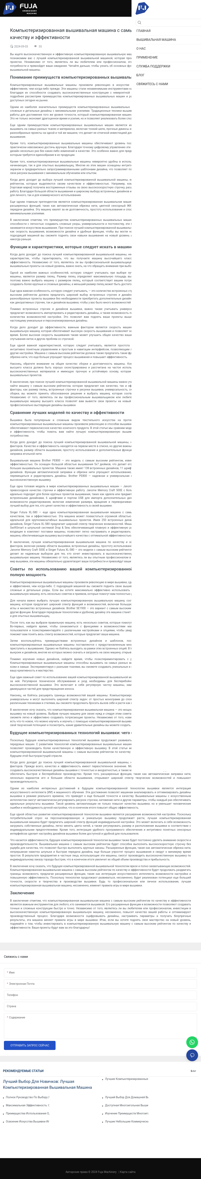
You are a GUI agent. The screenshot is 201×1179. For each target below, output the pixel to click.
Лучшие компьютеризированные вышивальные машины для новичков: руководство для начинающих (126, 1078)
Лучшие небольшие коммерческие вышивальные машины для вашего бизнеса (126, 1121)
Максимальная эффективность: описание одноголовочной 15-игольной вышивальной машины (27, 1105)
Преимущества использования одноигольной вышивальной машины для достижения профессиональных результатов (27, 1113)
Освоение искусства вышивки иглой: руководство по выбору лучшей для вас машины (27, 1121)
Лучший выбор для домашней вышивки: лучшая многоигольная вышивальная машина (126, 1097)
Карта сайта (127, 1171)
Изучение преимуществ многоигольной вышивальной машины (126, 1113)
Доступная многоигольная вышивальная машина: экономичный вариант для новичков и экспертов (126, 1105)
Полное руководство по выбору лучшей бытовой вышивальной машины (27, 1097)
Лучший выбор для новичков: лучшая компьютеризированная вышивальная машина (47, 1084)
